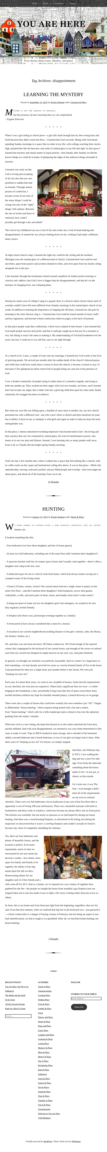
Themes (72, 3)
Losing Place (43, 1043)
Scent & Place (44, 1079)
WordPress (47, 1141)
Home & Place (77, 517)
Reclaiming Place (45, 1065)
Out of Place (43, 1061)
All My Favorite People (15, 1004)
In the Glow (10, 1000)
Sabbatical (42, 1074)
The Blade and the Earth (15, 995)
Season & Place (44, 1083)
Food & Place (44, 1004)
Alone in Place (44, 987)
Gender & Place (44, 1009)
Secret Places (43, 1087)
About (45, 3)
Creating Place (44, 995)
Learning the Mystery (53, 94)
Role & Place (43, 1070)
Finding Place (44, 1000)
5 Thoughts (53, 939)
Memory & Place (45, 1048)
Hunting (53, 509)
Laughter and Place (46, 1035)
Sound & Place (44, 1092)
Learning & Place (78, 102)
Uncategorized (44, 1109)
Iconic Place (43, 1030)
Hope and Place (44, 1026)
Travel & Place (44, 1105)
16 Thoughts (53, 482)
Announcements (45, 991)
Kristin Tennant (57, 102)
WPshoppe (76, 1141)
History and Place (45, 1017)
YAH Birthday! (44, 1118)
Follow (75, 982)
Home (34, 3)
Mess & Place (44, 1052)
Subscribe (79, 1007)
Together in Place (45, 1100)
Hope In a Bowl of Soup (15, 1009)
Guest (40, 1013)
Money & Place (44, 1057)
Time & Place (44, 1096)
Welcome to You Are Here (49, 1114)
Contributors (58, 3)
